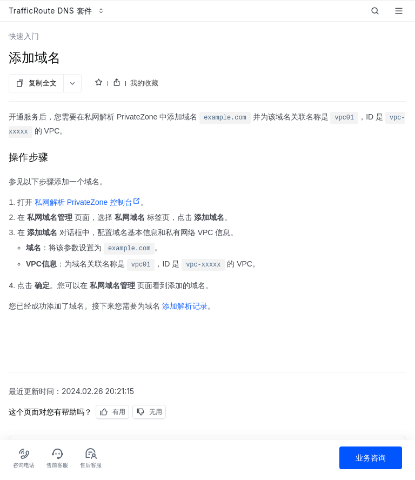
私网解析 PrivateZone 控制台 (87, 202)
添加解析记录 (185, 306)
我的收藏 (144, 82)
